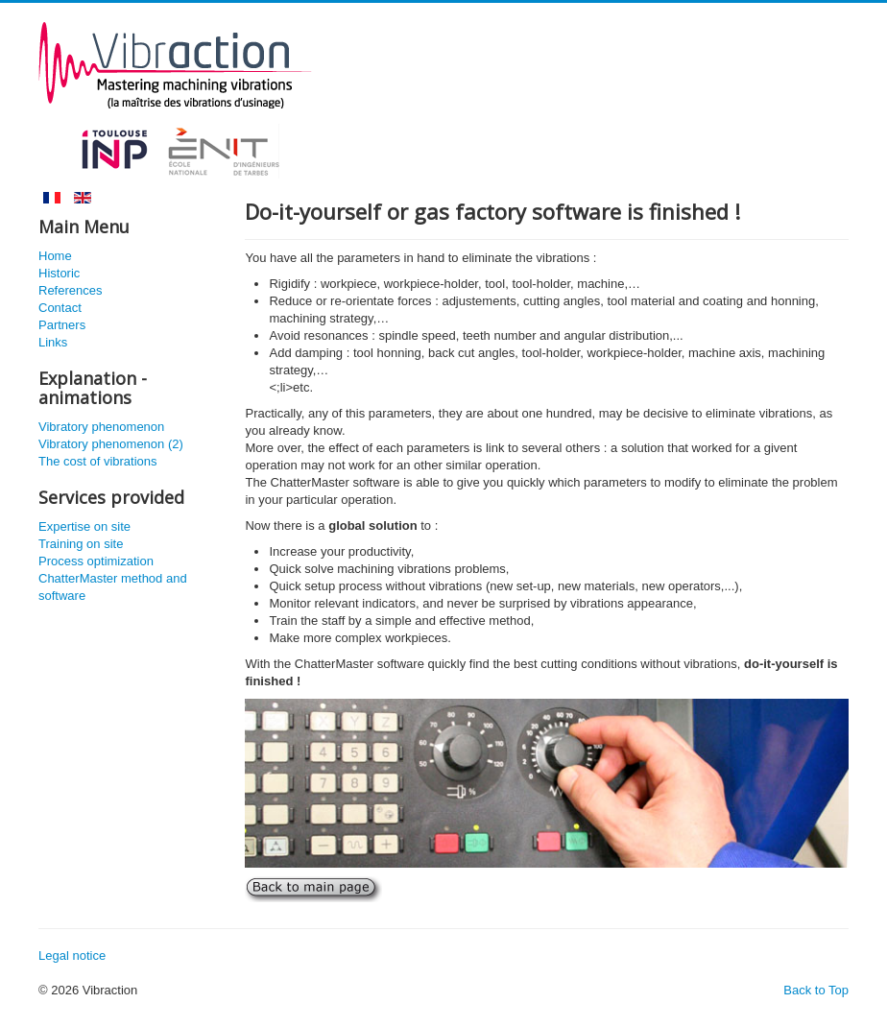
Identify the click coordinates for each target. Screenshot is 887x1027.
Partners (61, 325)
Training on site (80, 544)
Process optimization (96, 561)
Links (52, 342)
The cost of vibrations (97, 461)
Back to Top (816, 990)
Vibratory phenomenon (101, 426)
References (70, 290)
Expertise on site (84, 526)
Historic (59, 273)
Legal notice (72, 955)
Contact (60, 307)
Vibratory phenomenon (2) (110, 444)
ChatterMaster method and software (112, 587)
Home (55, 256)
